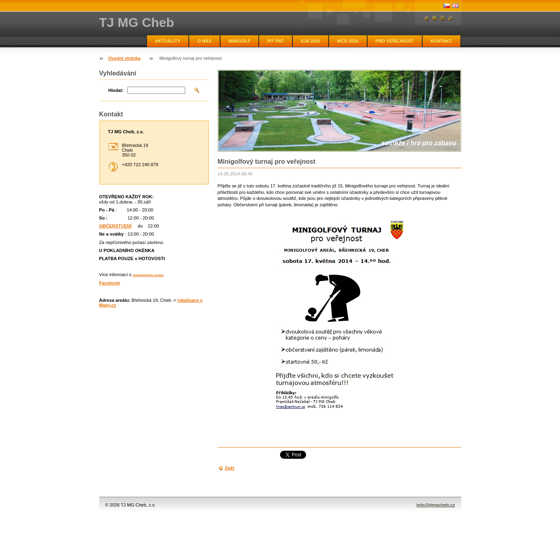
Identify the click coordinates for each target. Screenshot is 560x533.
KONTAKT (441, 41)
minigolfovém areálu (148, 275)
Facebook (109, 283)
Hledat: (116, 90)
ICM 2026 (311, 41)
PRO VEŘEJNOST (395, 41)
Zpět (230, 468)
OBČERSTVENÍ (115, 226)
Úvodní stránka (124, 58)
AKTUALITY (167, 41)
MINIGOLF (240, 41)
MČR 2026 (347, 41)
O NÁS (204, 41)
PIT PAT (275, 41)
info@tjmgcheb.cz (435, 504)
